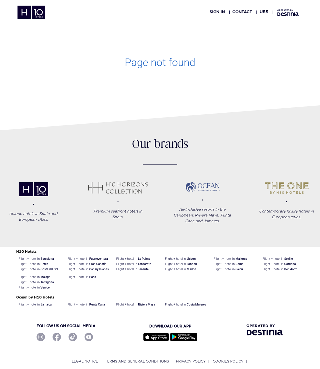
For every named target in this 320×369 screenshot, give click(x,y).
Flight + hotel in (36, 258)
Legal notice (85, 361)
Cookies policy (228, 361)
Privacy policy (191, 361)
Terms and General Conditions (137, 361)
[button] (264, 12)
